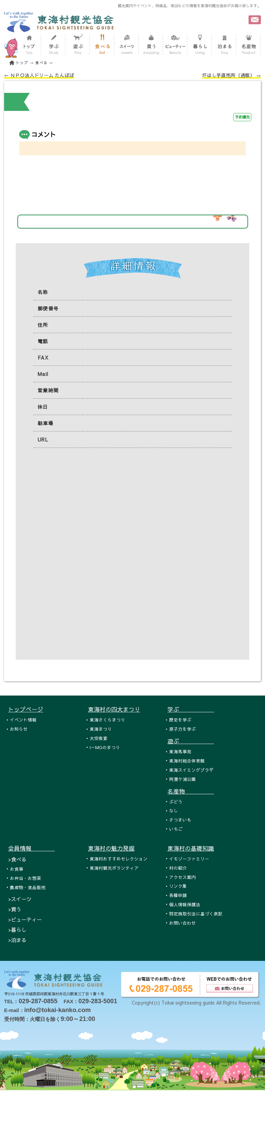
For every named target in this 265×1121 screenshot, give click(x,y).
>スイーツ (19, 898)
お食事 (16, 869)
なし (173, 810)
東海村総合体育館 (187, 760)
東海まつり (101, 729)
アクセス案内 (182, 877)
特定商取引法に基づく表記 (196, 913)
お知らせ (19, 729)
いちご (175, 829)
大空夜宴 (99, 738)
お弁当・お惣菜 (25, 878)
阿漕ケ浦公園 (182, 779)
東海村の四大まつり (114, 709)
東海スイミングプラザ (191, 770)
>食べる (17, 859)
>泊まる (17, 939)
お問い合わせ (182, 923)
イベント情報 (23, 720)
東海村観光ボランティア (114, 868)
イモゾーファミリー (189, 858)
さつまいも (180, 820)
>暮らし (17, 929)
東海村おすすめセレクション (119, 858)
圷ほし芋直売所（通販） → (231, 75)
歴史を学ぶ (180, 720)
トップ (22, 62)
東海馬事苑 (180, 751)
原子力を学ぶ (182, 729)
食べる (41, 62)
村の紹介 (178, 868)
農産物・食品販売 (28, 887)
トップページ (25, 709)
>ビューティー (25, 919)
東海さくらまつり (107, 720)
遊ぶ (190, 741)
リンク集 (178, 886)
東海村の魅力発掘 (111, 848)
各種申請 (178, 895)
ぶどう (175, 801)
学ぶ (190, 709)
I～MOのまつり (105, 747)
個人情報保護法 (184, 904)
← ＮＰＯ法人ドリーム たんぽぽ (39, 75)
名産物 (190, 791)
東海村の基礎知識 (190, 848)
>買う (14, 909)
